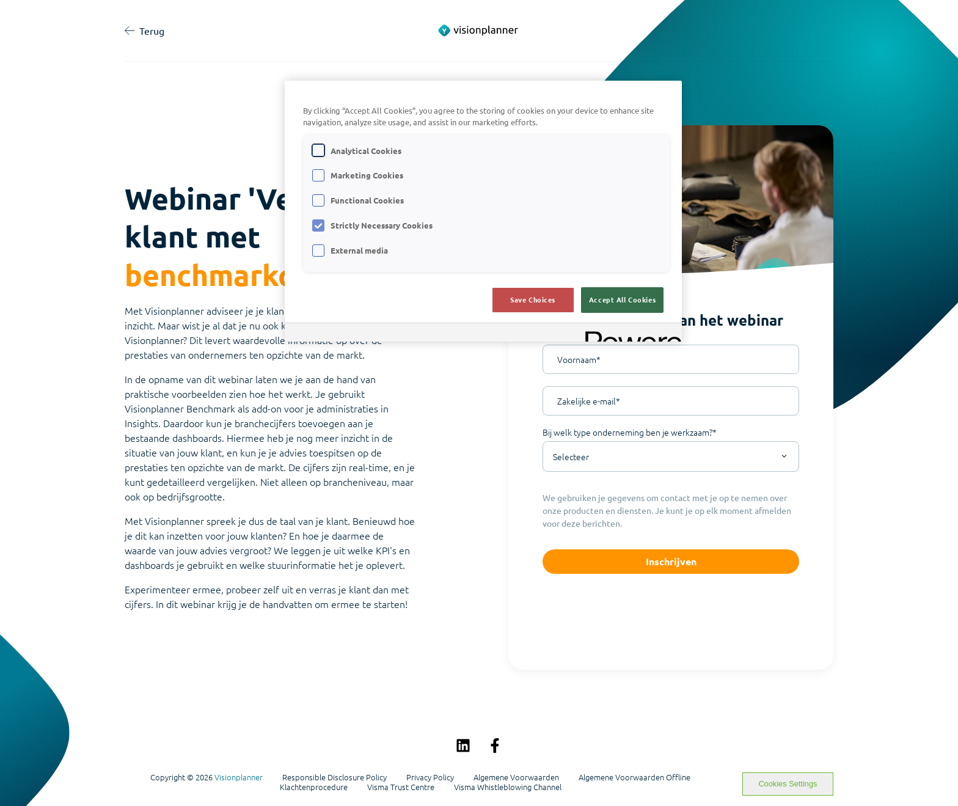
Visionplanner (238, 777)
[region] (483, 211)
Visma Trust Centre (400, 787)
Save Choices (532, 299)
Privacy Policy (430, 777)
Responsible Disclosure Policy (334, 777)
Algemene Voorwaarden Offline (634, 777)
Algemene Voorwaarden (516, 777)
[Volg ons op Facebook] (495, 745)
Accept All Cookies (622, 299)
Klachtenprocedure (314, 787)
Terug (144, 30)
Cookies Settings (787, 783)
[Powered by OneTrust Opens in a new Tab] (629, 334)
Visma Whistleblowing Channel (507, 787)
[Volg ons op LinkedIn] (463, 745)
